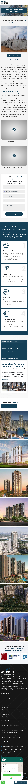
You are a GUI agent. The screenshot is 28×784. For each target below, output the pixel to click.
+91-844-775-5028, (8, 756)
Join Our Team (6, 705)
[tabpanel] (14, 377)
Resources (5, 707)
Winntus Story (6, 698)
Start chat (11, 775)
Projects (4, 700)
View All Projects (9, 405)
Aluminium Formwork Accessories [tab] (11, 344)
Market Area (5, 714)
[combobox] (6, 191)
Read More (5, 379)
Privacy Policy (6, 716)
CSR (3, 702)
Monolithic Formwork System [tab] (9, 355)
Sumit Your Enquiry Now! (14, 214)
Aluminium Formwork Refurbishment (13, 730)
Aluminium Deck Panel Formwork (11, 737)
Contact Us (5, 709)
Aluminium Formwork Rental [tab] (9, 341)
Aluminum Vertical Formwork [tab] (9, 351)
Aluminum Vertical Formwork (10, 732)
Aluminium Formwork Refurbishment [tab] (12, 348)
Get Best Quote (14, 55)
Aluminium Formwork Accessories (12, 728)
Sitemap (4, 712)
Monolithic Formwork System (10, 735)
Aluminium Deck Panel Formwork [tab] (11, 358)
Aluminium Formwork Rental (10, 725)
